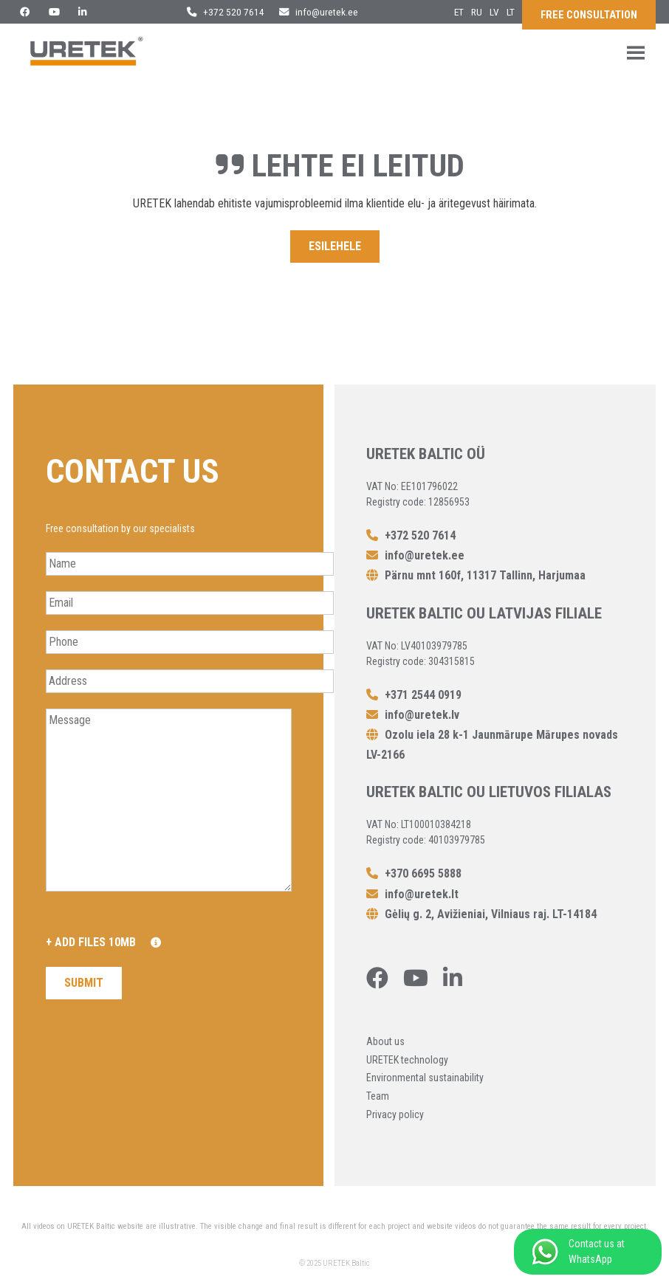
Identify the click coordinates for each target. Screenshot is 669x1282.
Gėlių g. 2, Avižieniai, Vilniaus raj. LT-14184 (481, 914)
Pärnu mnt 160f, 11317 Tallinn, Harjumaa (476, 575)
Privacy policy (395, 1114)
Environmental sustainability (425, 1077)
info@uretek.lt (412, 894)
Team (377, 1096)
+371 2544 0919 (414, 695)
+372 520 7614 (225, 12)
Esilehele (335, 246)
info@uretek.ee (318, 12)
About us (385, 1041)
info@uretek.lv (412, 715)
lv (494, 12)
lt (511, 12)
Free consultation (589, 15)
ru (476, 12)
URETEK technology (407, 1060)
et (459, 12)
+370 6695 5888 (414, 873)
